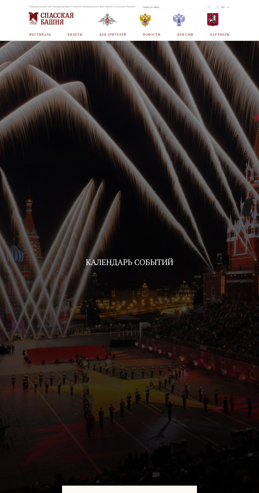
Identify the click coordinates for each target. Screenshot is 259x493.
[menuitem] (40, 34)
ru (222, 7)
